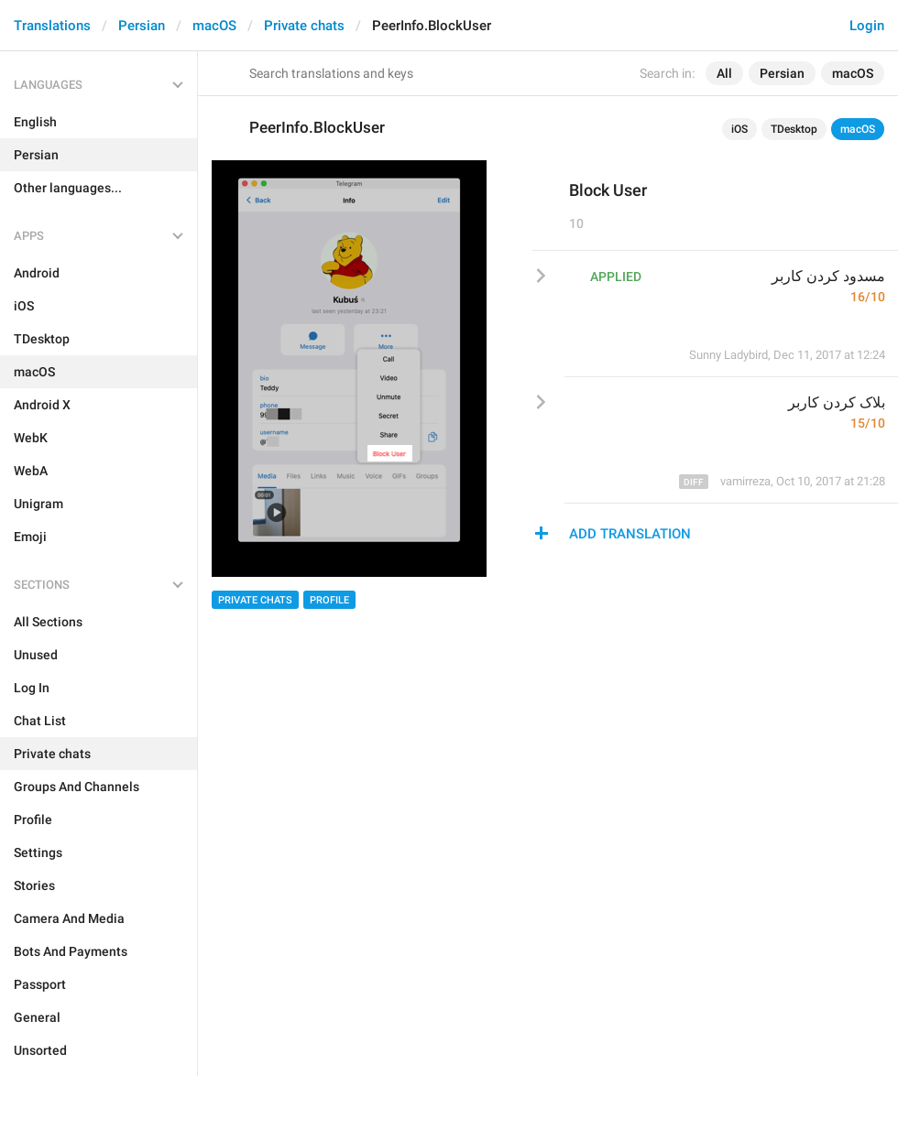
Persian (141, 25)
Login (866, 25)
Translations (52, 25)
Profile (329, 600)
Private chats (304, 25)
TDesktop (794, 129)
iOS (739, 129)
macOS (214, 25)
